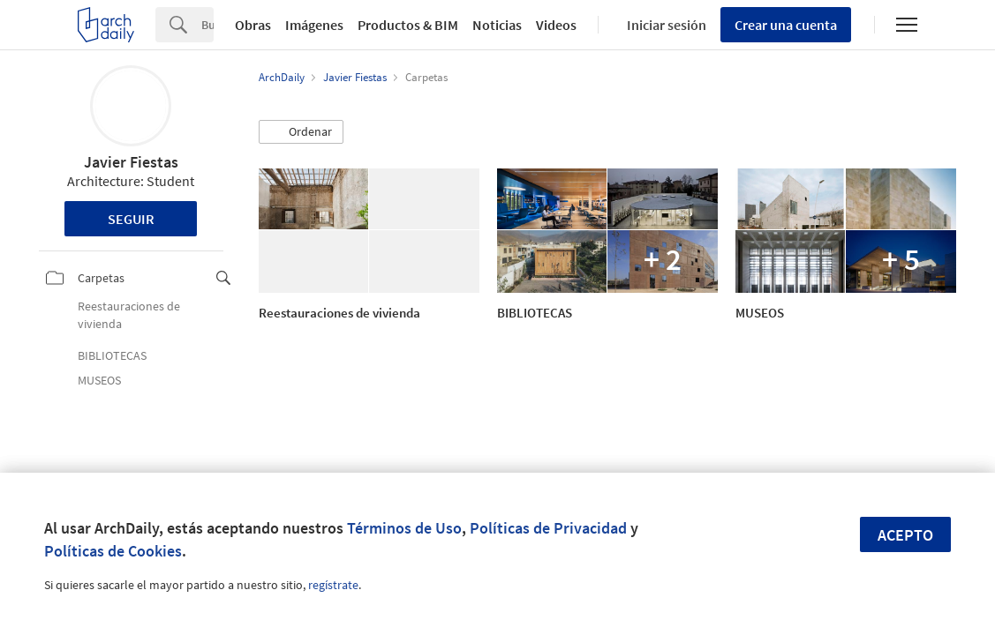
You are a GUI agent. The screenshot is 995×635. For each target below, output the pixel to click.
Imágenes (314, 25)
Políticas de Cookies (113, 551)
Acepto (905, 535)
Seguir (131, 219)
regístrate (333, 585)
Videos (556, 25)
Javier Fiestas (131, 162)
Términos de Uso (404, 528)
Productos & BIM (408, 25)
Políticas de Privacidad (548, 528)
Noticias (497, 25)
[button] (301, 132)
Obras (253, 25)
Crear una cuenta (786, 25)
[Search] (207, 24)
